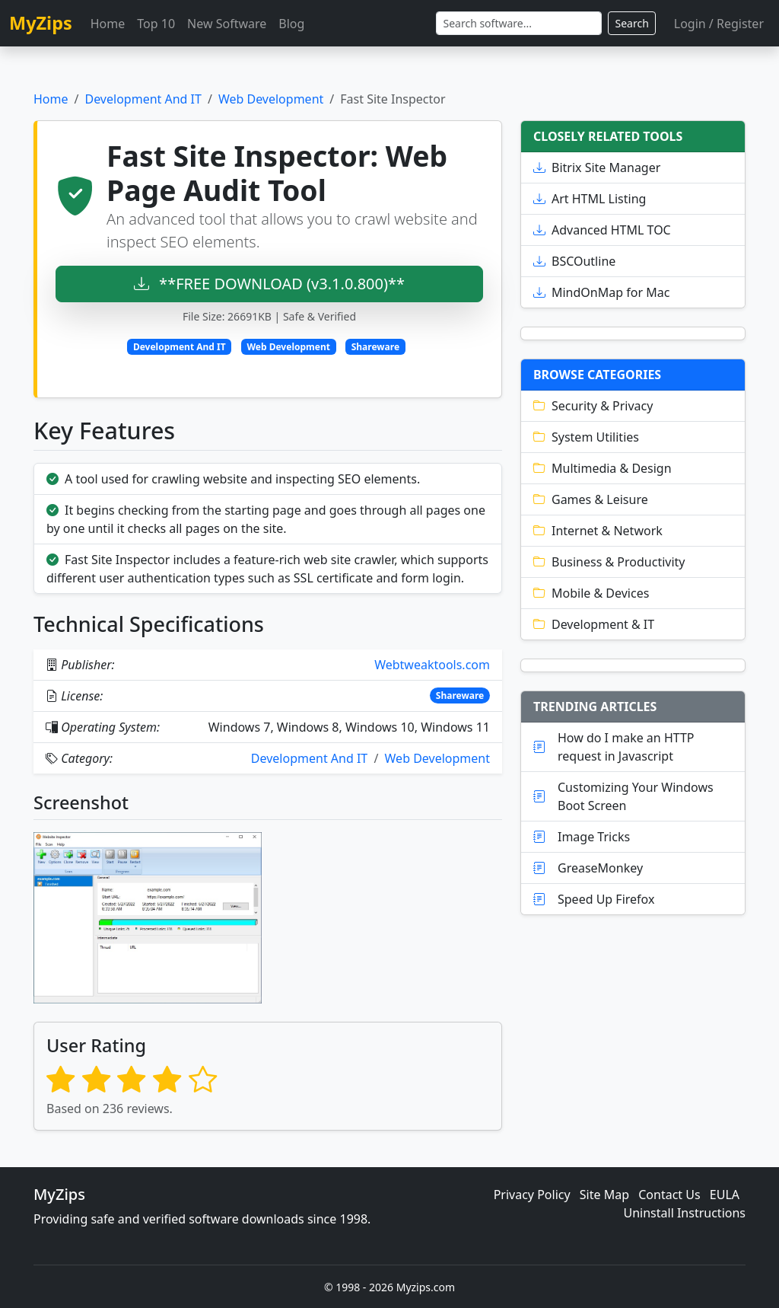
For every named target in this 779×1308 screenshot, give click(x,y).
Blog (291, 23)
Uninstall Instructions (685, 1212)
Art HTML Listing (589, 198)
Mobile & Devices (591, 593)
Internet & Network (598, 530)
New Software (226, 23)
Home (108, 23)
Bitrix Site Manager (596, 167)
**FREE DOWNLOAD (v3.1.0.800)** (269, 283)
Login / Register (719, 23)
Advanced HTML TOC (602, 230)
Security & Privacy (593, 405)
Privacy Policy (532, 1194)
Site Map (604, 1194)
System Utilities (586, 437)
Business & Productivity (609, 562)
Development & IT (593, 624)
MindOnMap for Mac (601, 292)
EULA (724, 1194)
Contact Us (669, 1194)
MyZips (40, 23)
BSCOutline (574, 261)
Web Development (270, 99)
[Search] (519, 23)
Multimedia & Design (602, 468)
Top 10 (156, 23)
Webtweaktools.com (432, 664)
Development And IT (142, 99)
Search (631, 23)
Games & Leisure (590, 499)
